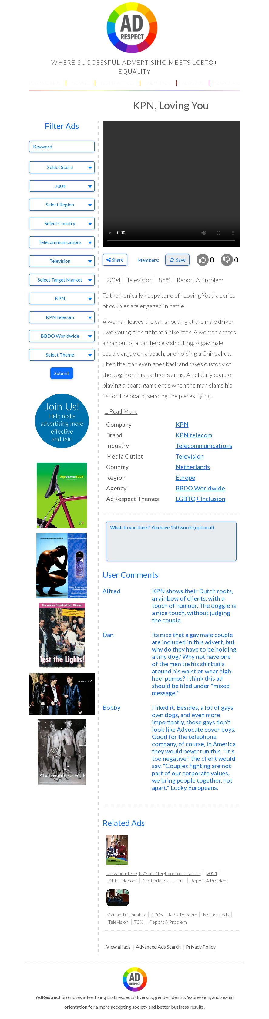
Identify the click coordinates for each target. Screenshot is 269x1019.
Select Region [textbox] (60, 204)
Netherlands (193, 466)
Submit (61, 373)
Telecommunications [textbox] (60, 242)
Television (140, 279)
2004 (113, 279)
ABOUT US (192, 83)
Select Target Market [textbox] (60, 280)
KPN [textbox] (60, 298)
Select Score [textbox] (60, 167)
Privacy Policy (201, 947)
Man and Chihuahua (126, 914)
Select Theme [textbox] (60, 354)
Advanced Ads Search (158, 947)
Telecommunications (204, 445)
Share (114, 259)
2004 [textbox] (60, 186)
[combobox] (62, 167)
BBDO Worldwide (200, 488)
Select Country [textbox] (60, 223)
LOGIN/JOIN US (44, 83)
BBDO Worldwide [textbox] (60, 336)
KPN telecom (194, 434)
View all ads (118, 947)
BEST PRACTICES (117, 83)
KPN (182, 424)
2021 (212, 873)
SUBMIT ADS (158, 83)
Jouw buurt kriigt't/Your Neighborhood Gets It (153, 873)
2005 (157, 914)
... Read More (121, 411)
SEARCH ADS (227, 83)
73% (138, 922)
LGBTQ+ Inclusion (200, 498)
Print (179, 880)
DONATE (80, 83)
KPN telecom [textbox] (60, 317)
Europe (185, 477)
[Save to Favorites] (177, 260)
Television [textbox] (59, 261)
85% (165, 279)
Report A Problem (200, 279)
